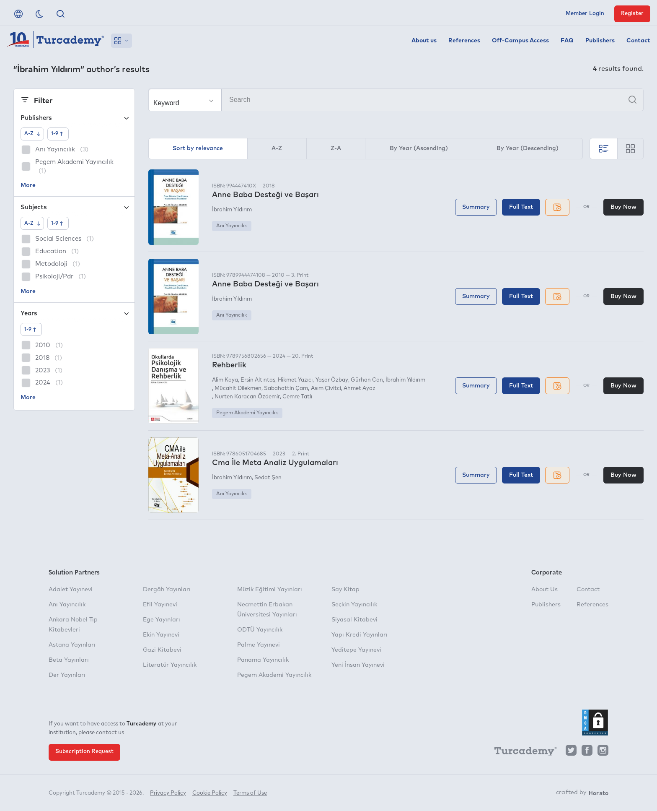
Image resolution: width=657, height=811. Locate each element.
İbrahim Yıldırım (232, 210)
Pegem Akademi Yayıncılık (247, 413)
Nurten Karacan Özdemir (247, 397)
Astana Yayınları (72, 645)
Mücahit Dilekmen (238, 388)
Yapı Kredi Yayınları (359, 635)
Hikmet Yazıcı (295, 380)
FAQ (567, 41)
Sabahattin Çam (286, 388)
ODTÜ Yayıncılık (259, 630)
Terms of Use (250, 793)
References (464, 41)
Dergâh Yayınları (167, 590)
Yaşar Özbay (332, 380)
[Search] (396, 99)
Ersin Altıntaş (258, 380)
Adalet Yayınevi (71, 590)
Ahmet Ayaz (359, 388)
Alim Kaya (225, 380)
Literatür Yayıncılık (170, 665)
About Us (544, 590)
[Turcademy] (522, 752)
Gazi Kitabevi (162, 650)
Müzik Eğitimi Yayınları (269, 590)
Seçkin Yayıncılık (354, 605)
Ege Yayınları (161, 620)
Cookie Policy (209, 793)
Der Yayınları (67, 675)
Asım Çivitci (326, 388)
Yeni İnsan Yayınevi (358, 665)
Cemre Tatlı (297, 397)
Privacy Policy (168, 793)
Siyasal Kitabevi (354, 620)
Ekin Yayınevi (161, 635)
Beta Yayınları (69, 660)
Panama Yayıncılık (263, 660)
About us (424, 41)
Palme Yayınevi (258, 645)
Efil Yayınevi (160, 605)
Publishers (600, 41)
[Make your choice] (185, 100)
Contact (638, 41)
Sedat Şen (268, 478)
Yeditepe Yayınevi (356, 650)
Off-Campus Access (520, 41)
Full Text (521, 207)
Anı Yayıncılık (231, 226)
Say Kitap (345, 590)
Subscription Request (84, 751)
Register (632, 13)
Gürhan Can (367, 380)
